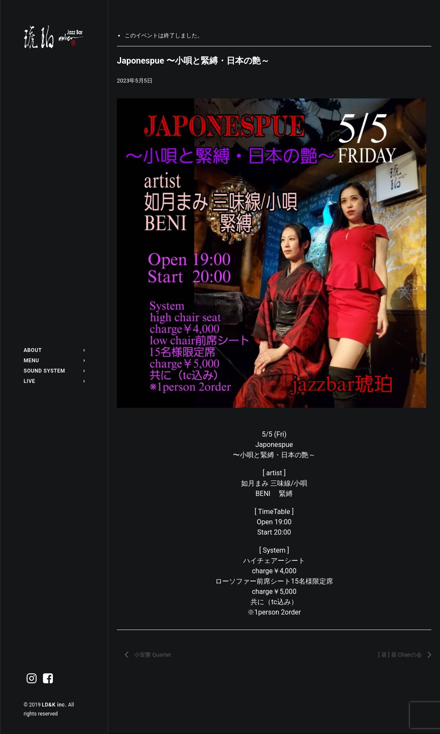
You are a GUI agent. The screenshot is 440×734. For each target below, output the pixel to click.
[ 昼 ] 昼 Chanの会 (400, 654)
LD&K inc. (55, 705)
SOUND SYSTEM (54, 371)
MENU (54, 361)
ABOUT (54, 350)
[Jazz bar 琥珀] (54, 36)
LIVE (54, 381)
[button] (32, 679)
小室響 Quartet (152, 654)
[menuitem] (54, 350)
